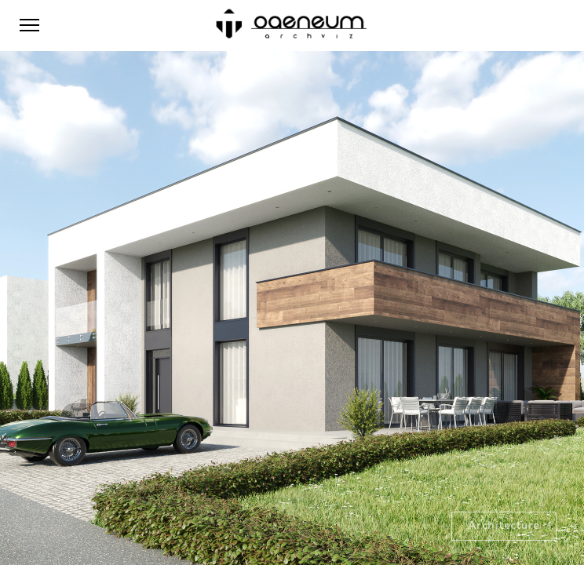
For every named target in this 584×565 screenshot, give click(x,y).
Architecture (504, 525)
